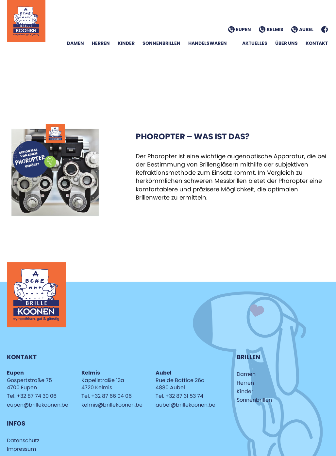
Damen (75, 43)
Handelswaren (207, 43)
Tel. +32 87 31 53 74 (179, 396)
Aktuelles (254, 43)
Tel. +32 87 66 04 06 (106, 396)
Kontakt (317, 43)
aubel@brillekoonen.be (185, 405)
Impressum (21, 449)
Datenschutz (23, 440)
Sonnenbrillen (161, 43)
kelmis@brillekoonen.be (112, 405)
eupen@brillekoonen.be (37, 405)
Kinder (126, 43)
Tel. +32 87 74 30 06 (32, 396)
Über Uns (286, 43)
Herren (101, 43)
